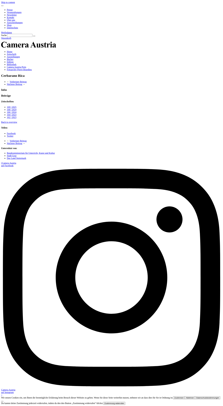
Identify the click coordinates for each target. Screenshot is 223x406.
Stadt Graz (11, 155)
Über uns (11, 20)
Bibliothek (11, 64)
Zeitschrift (11, 54)
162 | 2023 (11, 117)
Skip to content (8, 2)
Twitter (10, 136)
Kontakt (10, 17)
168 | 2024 (11, 109)
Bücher (10, 59)
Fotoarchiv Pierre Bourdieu (19, 69)
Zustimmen (179, 398)
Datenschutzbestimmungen (207, 398)
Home (9, 51)
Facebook (11, 133)
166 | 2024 (11, 112)
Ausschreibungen (15, 22)
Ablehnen (190, 398)
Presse (10, 10)
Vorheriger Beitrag (18, 81)
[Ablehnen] (2, 401)
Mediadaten (6, 32)
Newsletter (12, 15)
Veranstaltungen (14, 12)
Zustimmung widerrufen (114, 403)
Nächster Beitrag (14, 84)
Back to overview (9, 122)
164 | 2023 (11, 115)
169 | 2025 (11, 107)
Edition (10, 62)
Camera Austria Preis (16, 67)
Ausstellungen (13, 57)
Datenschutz (12, 27)
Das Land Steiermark (16, 158)
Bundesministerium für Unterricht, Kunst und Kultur (31, 153)
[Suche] (19, 35)
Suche (4, 35)
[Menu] (2, 5)
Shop (9, 25)
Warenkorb (6, 38)
